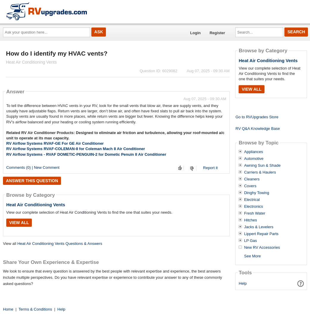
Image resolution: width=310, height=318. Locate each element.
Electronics (253, 206)
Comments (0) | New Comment (33, 167)
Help (243, 283)
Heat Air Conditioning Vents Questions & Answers (59, 243)
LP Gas (250, 241)
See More (252, 256)
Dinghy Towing (256, 193)
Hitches (250, 220)
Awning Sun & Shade (262, 165)
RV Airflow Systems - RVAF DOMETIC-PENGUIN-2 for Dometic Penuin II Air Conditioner (86, 154)
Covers (250, 186)
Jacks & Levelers (258, 227)
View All (19, 222)
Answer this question (32, 180)
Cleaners (251, 179)
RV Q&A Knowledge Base (257, 128)
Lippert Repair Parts (261, 234)
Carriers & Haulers (260, 172)
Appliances (253, 152)
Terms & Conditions (35, 309)
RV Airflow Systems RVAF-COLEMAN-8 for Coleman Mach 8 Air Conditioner (75, 149)
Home (8, 309)
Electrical (252, 200)
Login (195, 33)
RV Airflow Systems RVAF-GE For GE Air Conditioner (55, 143)
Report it (210, 168)
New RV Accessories (262, 247)
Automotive (253, 159)
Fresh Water (254, 213)
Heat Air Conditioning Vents (35, 204)
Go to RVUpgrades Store (256, 117)
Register (217, 33)
